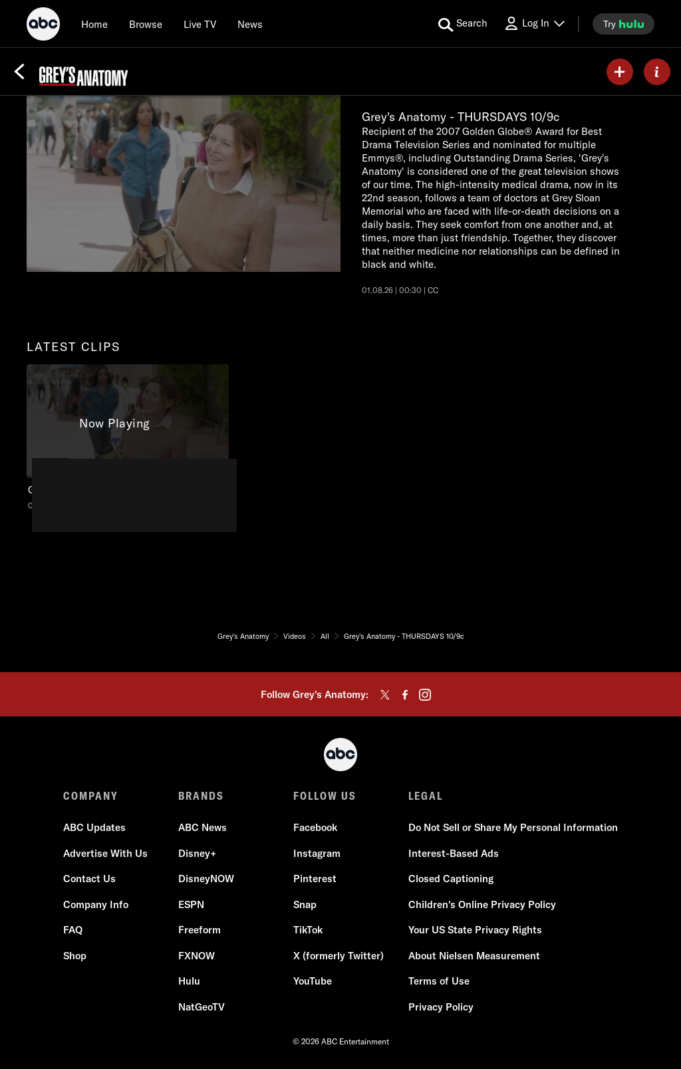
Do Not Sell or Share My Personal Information (513, 827)
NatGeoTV (201, 1007)
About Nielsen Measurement (474, 955)
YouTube (312, 981)
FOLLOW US (324, 796)
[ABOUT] (657, 72)
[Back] (19, 72)
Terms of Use (439, 981)
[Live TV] (200, 24)
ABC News (202, 827)
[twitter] (385, 695)
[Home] (94, 24)
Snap (305, 904)
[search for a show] (462, 24)
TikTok (308, 929)
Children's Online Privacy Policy (482, 904)
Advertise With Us (105, 853)
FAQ (72, 929)
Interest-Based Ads (453, 853)
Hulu (189, 981)
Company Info (95, 904)
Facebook (315, 827)
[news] (250, 24)
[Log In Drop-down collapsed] (534, 23)
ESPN (191, 904)
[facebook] (405, 695)
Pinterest (315, 878)
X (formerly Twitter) (338, 955)
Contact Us (89, 878)
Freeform (199, 929)
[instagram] (425, 695)
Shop (74, 955)
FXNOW (196, 955)
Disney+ (197, 853)
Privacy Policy (441, 1007)
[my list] (620, 72)
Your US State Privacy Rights (475, 929)
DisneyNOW (206, 878)
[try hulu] (623, 24)
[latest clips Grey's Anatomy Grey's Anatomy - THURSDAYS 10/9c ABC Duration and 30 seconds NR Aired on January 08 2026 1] (128, 437)
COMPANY (90, 796)
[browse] (145, 24)
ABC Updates (94, 827)
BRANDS (201, 796)
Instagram (316, 853)
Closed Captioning (450, 878)
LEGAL (425, 796)
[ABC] (43, 26)
